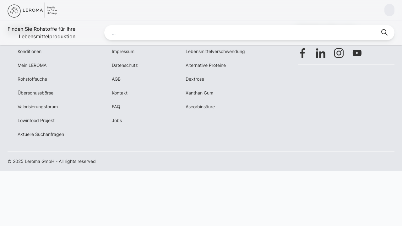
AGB (116, 79)
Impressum (123, 51)
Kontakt (120, 92)
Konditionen (29, 51)
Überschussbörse (35, 92)
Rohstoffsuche (32, 79)
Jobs (117, 120)
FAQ (116, 106)
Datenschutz (125, 65)
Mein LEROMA (32, 65)
